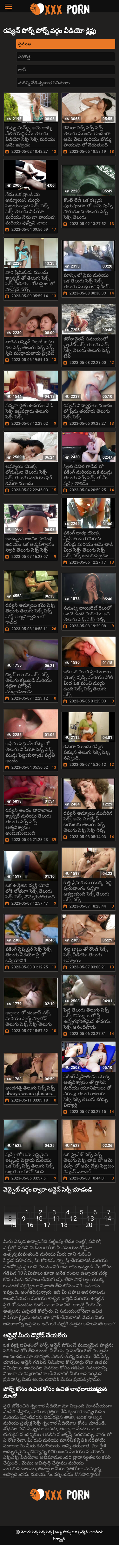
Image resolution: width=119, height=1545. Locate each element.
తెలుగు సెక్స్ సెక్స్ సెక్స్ (37, 1532)
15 (12, 1225)
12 (73, 1218)
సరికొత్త (24, 56)
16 (29, 1225)
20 (88, 1225)
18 (64, 1225)
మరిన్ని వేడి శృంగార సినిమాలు (44, 82)
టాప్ (22, 69)
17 (46, 1225)
